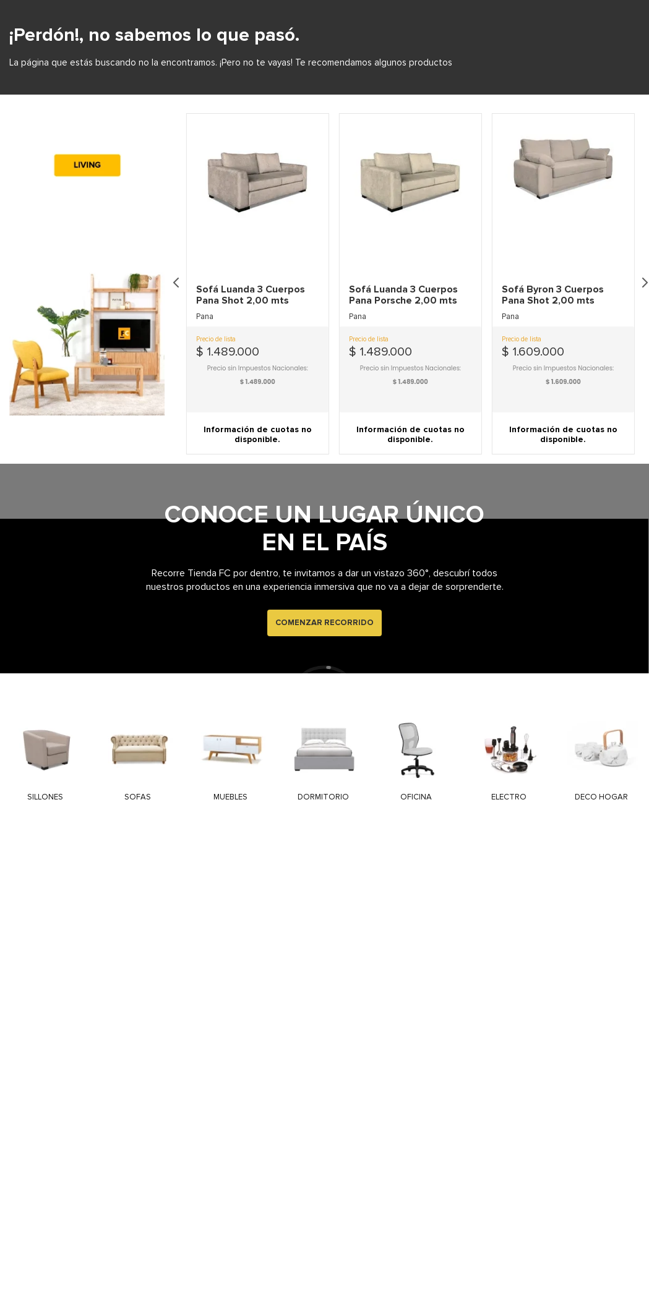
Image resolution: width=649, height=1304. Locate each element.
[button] (258, 423)
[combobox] (386, 50)
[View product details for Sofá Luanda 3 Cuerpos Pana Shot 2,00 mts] (258, 383)
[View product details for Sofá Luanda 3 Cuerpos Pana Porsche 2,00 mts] (410, 383)
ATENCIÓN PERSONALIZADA (65, 10)
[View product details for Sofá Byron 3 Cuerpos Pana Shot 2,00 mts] (563, 383)
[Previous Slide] (176, 383)
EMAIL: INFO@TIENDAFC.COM (596, 10)
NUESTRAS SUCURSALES (240, 9)
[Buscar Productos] (558, 50)
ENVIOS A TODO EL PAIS (416, 10)
